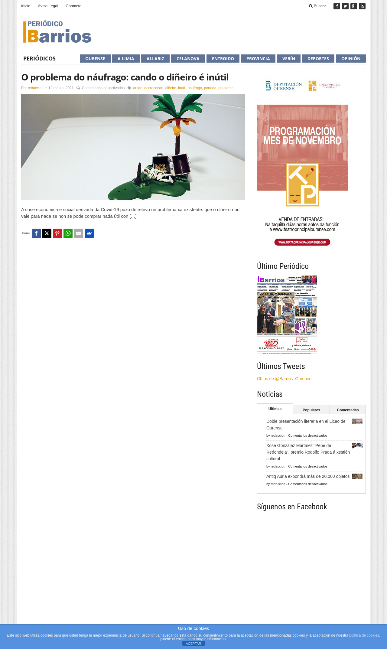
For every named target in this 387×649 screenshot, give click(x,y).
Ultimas (274, 409)
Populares (311, 410)
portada (210, 88)
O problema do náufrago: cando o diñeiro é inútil (125, 77)
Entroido (223, 58)
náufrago (195, 88)
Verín (288, 58)
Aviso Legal (48, 6)
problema (225, 88)
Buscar (317, 6)
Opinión (350, 58)
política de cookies (364, 635)
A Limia (126, 58)
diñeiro (170, 88)
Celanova (188, 58)
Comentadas (348, 410)
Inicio (25, 6)
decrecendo (153, 88)
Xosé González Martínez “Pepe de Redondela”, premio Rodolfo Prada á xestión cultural (308, 452)
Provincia (258, 58)
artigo (137, 88)
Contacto (73, 6)
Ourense (95, 58)
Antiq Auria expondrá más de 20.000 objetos (308, 476)
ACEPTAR (193, 643)
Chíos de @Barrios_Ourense (284, 378)
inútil (182, 88)
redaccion (36, 88)
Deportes (318, 58)
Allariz (155, 58)
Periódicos (39, 58)
